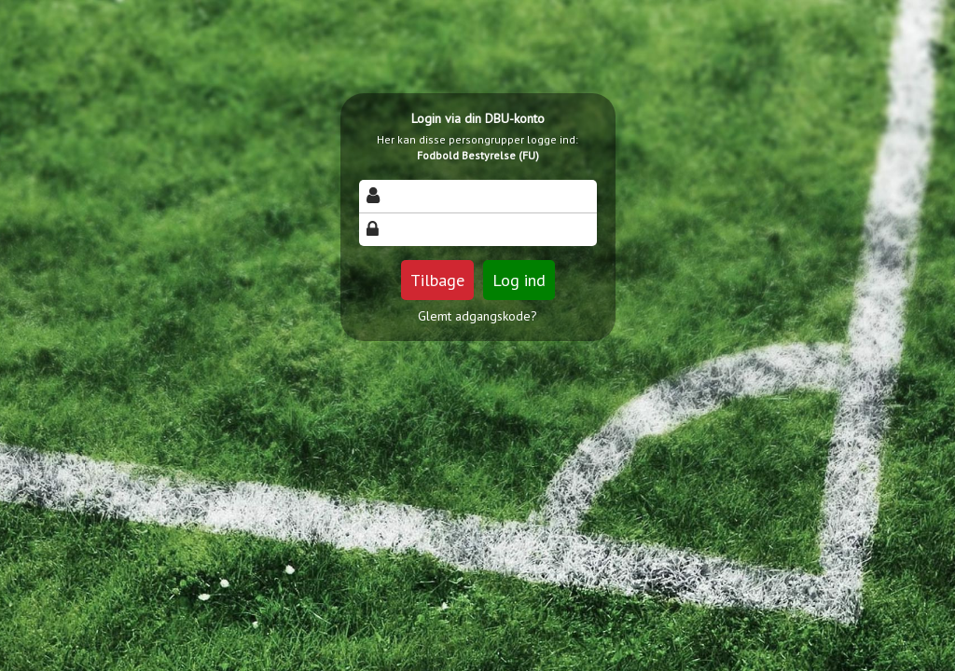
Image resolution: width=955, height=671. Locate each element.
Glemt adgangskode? (477, 315)
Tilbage (437, 280)
